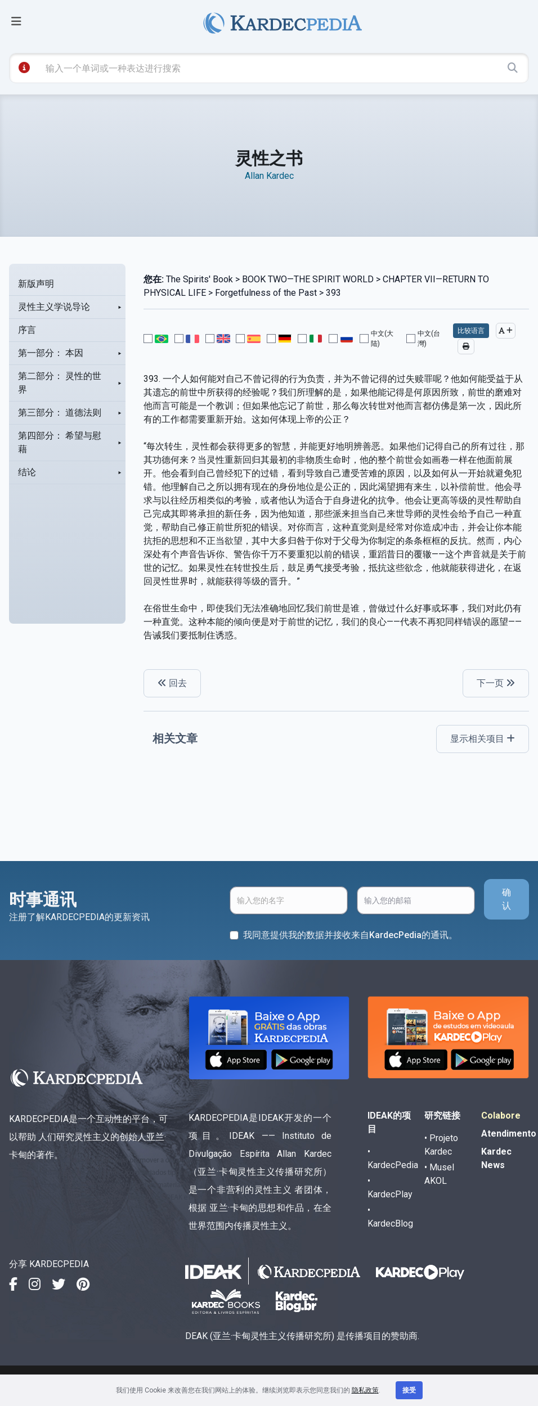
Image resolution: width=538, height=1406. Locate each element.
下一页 (496, 683)
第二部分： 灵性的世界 (59, 383)
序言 (27, 330)
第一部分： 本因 (50, 353)
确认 (506, 899)
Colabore (501, 1115)
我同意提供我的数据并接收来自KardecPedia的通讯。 (350, 935)
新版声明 (36, 283)
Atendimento (508, 1133)
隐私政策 (365, 1390)
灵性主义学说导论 (54, 306)
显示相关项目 (482, 738)
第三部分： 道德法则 (59, 412)
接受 (409, 1390)
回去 (172, 683)
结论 (27, 472)
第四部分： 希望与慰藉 (59, 442)
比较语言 (471, 331)
